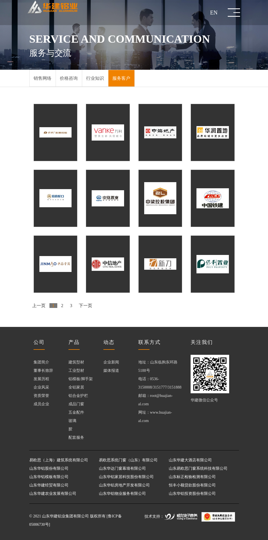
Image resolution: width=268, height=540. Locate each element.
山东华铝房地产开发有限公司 (124, 485)
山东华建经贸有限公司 (48, 485)
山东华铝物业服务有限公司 (122, 493)
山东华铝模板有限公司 (48, 477)
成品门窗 (76, 404)
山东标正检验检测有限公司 (192, 477)
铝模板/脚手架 (80, 379)
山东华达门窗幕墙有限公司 (122, 468)
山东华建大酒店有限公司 (190, 460)
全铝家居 (76, 387)
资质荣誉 (41, 396)
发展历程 (41, 379)
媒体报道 (111, 370)
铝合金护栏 (78, 396)
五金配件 (76, 412)
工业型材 (76, 370)
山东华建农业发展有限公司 (52, 493)
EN (214, 12)
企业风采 (41, 387)
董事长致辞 (43, 370)
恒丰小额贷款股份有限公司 (192, 485)
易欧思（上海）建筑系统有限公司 (58, 460)
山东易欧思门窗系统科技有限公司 (198, 468)
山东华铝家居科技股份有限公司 (126, 477)
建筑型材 (76, 362)
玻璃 (72, 421)
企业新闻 (111, 362)
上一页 (39, 305)
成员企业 (41, 404)
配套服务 (76, 437)
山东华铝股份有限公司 (48, 468)
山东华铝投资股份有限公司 (192, 493)
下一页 (86, 305)
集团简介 (41, 362)
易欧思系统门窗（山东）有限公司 (128, 460)
